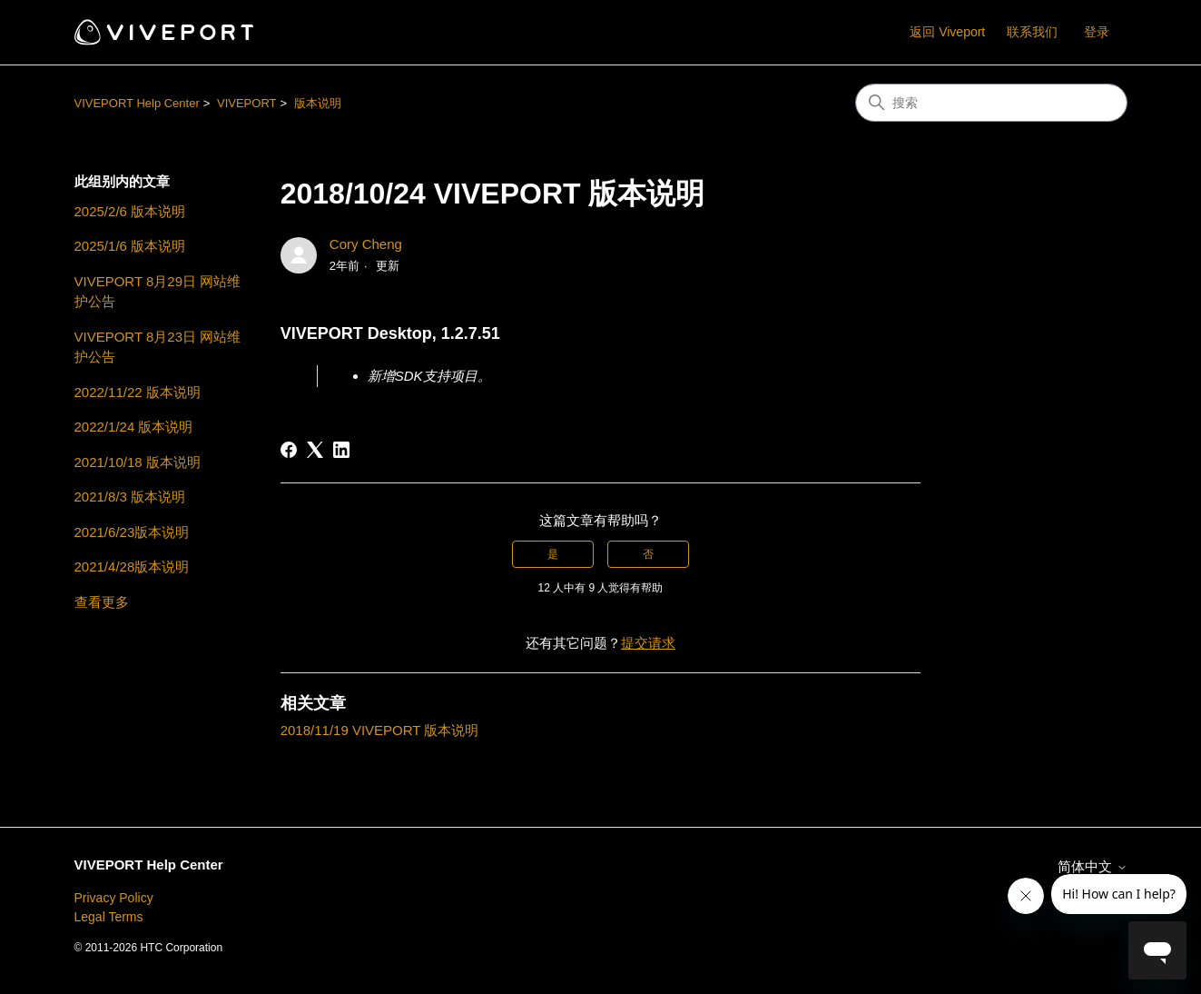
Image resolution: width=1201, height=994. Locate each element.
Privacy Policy (113, 897)
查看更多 (101, 602)
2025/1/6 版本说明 (130, 245)
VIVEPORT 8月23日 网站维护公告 (157, 347)
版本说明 (317, 103)
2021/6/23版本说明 (132, 532)
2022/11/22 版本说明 (137, 392)
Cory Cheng (366, 244)
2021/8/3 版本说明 (130, 496)
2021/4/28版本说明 (132, 566)
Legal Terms (108, 917)
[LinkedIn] (341, 450)
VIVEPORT (247, 103)
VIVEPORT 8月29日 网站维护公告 (157, 291)
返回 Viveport (947, 32)
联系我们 (1032, 32)
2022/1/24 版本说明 (133, 426)
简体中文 (1092, 866)
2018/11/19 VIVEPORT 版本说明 (380, 730)
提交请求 (648, 643)
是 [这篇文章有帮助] (552, 554)
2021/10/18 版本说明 (137, 462)
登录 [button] (1096, 32)
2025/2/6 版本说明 (130, 211)
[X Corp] (315, 450)
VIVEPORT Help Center (137, 103)
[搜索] (991, 102)
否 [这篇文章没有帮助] (648, 554)
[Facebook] (289, 450)
